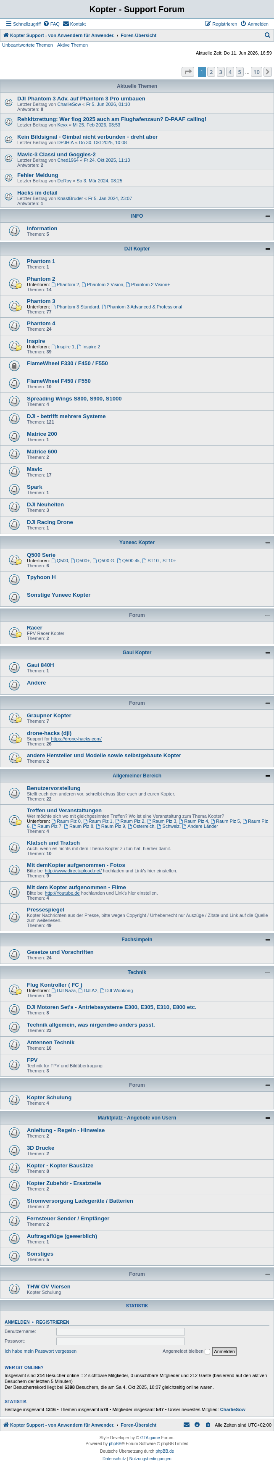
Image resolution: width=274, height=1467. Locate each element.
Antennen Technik (50, 1042)
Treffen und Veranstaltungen (64, 810)
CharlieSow (69, 104)
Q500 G (103, 560)
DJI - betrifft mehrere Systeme (66, 416)
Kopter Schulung (49, 1097)
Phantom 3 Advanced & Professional (142, 306)
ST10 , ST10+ (159, 560)
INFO (137, 216)
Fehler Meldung (37, 175)
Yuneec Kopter (137, 542)
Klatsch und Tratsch (53, 843)
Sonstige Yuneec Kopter (58, 595)
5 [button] (239, 72)
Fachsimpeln (136, 940)
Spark (34, 487)
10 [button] (256, 72)
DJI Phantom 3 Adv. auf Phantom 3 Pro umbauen (81, 98)
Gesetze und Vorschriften (60, 952)
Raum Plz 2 (130, 821)
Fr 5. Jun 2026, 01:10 (108, 104)
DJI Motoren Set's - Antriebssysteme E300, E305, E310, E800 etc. (112, 1007)
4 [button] (230, 72)
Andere (36, 683)
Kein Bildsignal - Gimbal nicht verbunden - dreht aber (87, 137)
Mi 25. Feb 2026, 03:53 (96, 124)
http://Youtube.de (62, 892)
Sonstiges (40, 1254)
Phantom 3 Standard (75, 306)
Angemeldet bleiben (186, 1351)
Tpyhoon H (41, 577)
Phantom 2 (41, 279)
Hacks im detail (37, 193)
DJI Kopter (137, 249)
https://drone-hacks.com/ (76, 738)
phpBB (115, 1443)
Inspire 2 (88, 346)
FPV (32, 1060)
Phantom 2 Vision (102, 284)
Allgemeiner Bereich (137, 776)
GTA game (150, 1437)
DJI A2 (87, 990)
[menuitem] (51, 24)
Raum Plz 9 (110, 826)
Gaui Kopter (137, 653)
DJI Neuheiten (45, 504)
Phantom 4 (41, 323)
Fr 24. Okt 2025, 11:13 (107, 160)
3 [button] (220, 72)
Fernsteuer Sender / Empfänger (68, 1218)
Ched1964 (68, 160)
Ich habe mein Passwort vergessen (40, 1351)
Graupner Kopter (49, 715)
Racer (34, 627)
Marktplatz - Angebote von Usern (137, 1118)
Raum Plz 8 (78, 826)
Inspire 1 (62, 346)
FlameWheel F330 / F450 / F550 (67, 363)
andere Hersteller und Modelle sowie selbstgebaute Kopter (104, 755)
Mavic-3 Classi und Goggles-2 (56, 154)
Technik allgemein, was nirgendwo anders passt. (91, 1025)
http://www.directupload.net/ (73, 870)
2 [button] (211, 72)
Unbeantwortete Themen (27, 44)
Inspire (36, 341)
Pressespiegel (45, 909)
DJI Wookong (116, 990)
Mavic (34, 469)
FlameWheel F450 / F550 (59, 381)
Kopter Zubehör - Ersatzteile (64, 1183)
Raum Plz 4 (193, 821)
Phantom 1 (41, 261)
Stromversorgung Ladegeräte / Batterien (80, 1201)
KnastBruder (70, 198)
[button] (188, 72)
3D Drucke (40, 1148)
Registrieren (52, 1322)
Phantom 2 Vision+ (148, 284)
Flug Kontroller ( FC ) (54, 985)
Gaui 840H (40, 665)
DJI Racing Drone (50, 522)
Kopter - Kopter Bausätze (60, 1165)
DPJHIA (65, 142)
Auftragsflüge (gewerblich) (62, 1236)
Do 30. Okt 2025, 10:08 (103, 142)
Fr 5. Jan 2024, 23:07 (110, 198)
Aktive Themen (72, 44)
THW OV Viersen (49, 1286)
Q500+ (80, 560)
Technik (137, 972)
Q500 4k (128, 560)
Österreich (141, 826)
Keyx (62, 124)
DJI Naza (63, 990)
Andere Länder (200, 826)
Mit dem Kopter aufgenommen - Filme (76, 887)
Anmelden (17, 1322)
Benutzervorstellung (54, 788)
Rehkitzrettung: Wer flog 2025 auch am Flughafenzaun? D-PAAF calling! (111, 119)
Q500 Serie (41, 555)
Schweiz (168, 826)
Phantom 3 (41, 301)
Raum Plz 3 (162, 821)
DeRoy (64, 180)
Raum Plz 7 (46, 826)
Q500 (59, 560)
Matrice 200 (42, 434)
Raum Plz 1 (98, 821)
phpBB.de (164, 1451)
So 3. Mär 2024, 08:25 (99, 180)
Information (42, 228)
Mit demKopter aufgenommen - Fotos (76, 865)
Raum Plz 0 (66, 821)
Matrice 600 (42, 451)
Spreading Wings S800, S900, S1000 (74, 398)
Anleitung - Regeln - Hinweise (66, 1130)
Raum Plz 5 (225, 821)
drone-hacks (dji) (49, 733)
